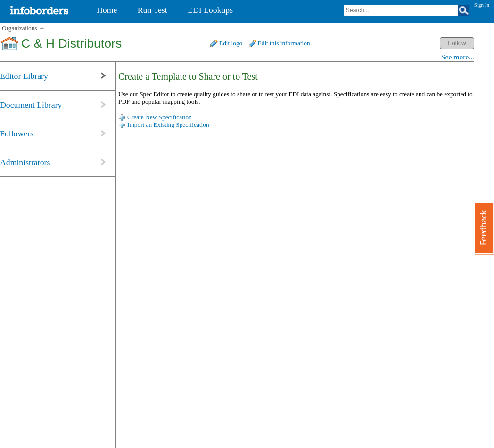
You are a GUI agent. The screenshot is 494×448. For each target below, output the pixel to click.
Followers (16, 133)
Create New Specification (159, 117)
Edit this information (284, 43)
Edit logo (230, 43)
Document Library (31, 104)
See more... (457, 57)
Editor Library (24, 76)
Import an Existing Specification (168, 124)
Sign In (481, 5)
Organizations (19, 28)
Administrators (25, 162)
